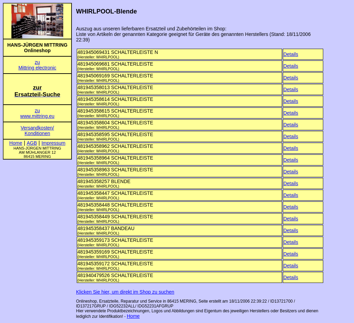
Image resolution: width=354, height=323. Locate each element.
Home (133, 316)
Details (290, 54)
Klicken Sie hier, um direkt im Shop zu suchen (125, 292)
